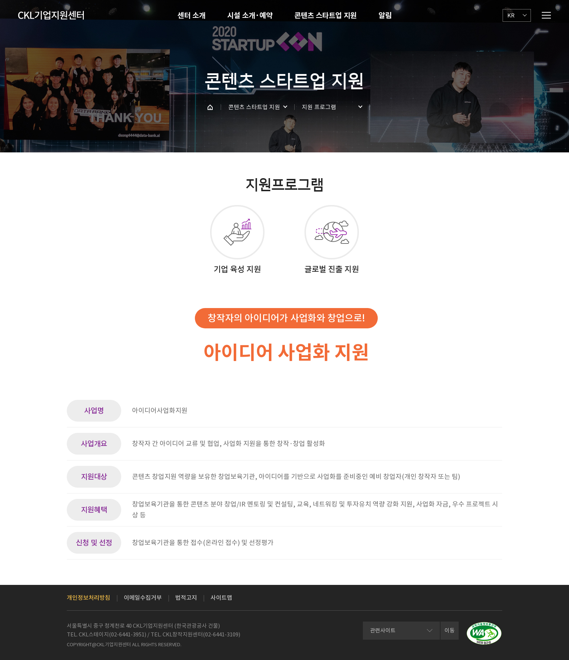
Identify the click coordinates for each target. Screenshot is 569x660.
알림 (385, 15)
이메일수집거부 (143, 597)
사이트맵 (221, 597)
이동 (450, 630)
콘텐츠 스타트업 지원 (325, 15)
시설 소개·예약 (250, 15)
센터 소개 (191, 15)
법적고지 (186, 597)
